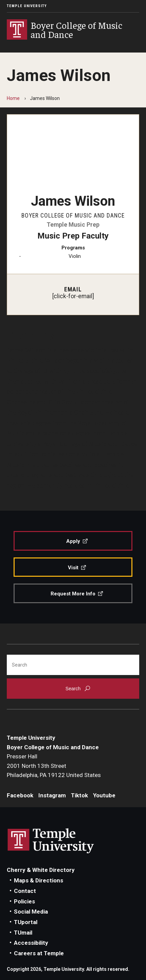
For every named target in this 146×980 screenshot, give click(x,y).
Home (13, 98)
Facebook (20, 795)
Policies (24, 901)
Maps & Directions (38, 880)
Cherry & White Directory (41, 869)
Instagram (52, 795)
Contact (25, 890)
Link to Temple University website (51, 841)
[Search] (73, 665)
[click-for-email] (73, 296)
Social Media (31, 911)
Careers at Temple (39, 953)
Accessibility (31, 942)
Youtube (104, 795)
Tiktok (79, 795)
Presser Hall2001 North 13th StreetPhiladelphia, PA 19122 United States (54, 765)
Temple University (27, 6)
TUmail (23, 932)
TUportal (25, 922)
